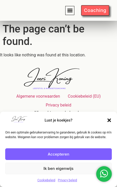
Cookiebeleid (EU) (84, 96)
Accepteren (58, 154)
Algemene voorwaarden (38, 96)
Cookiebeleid (46, 180)
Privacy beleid (67, 180)
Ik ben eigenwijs (58, 168)
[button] (109, 120)
